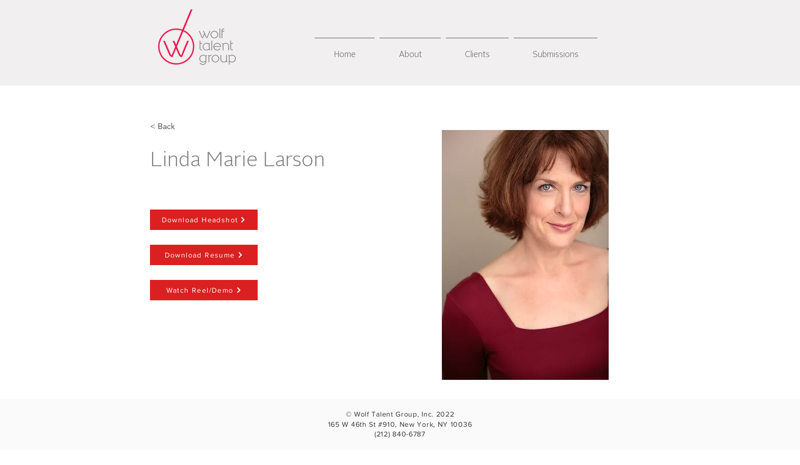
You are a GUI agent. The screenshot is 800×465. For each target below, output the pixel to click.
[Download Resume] (204, 255)
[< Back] (166, 126)
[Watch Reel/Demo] (204, 290)
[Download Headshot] (204, 220)
